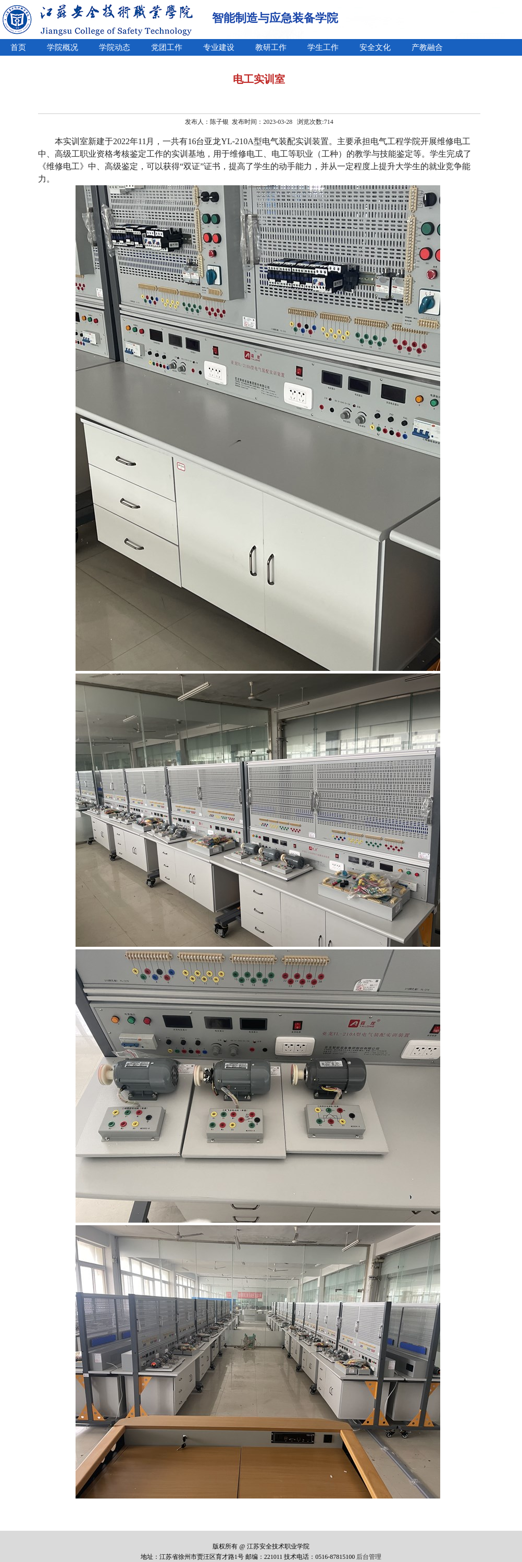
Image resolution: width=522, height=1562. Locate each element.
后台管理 (368, 1556)
